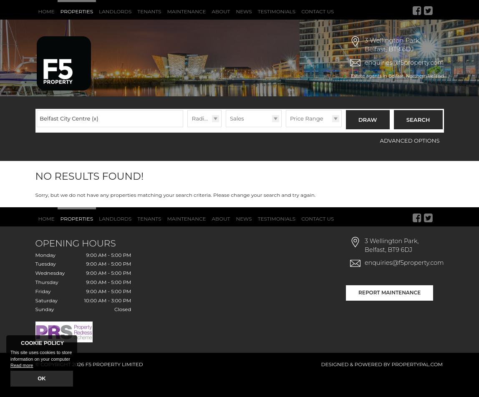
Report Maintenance (389, 312)
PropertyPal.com (417, 385)
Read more (21, 366)
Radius (201, 140)
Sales (237, 140)
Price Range (306, 140)
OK (41, 379)
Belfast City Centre (69, 140)
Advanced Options (410, 160)
